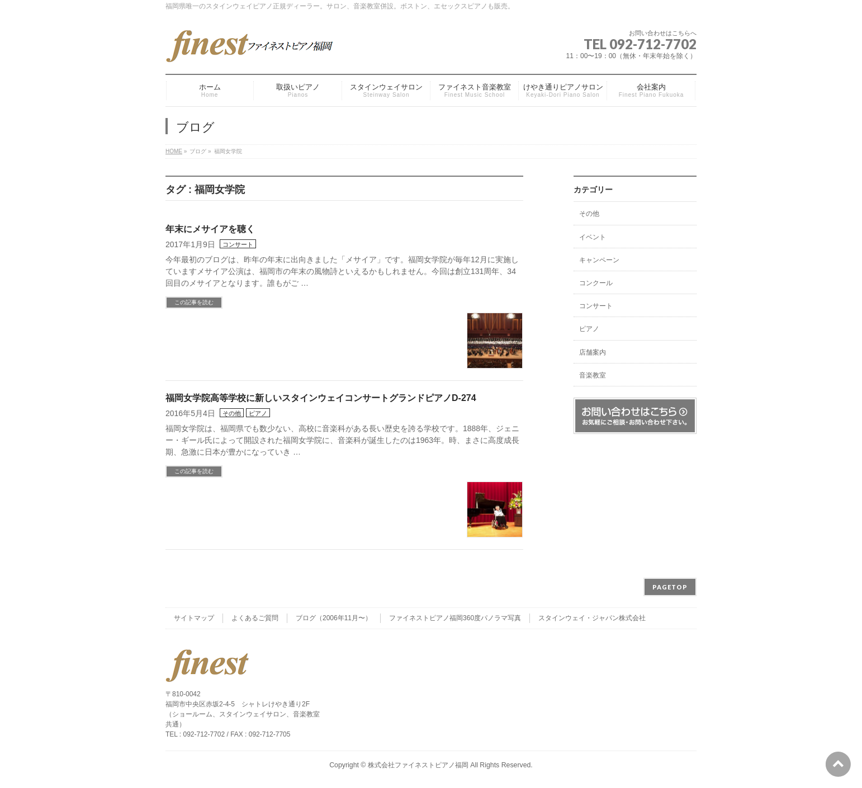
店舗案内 (592, 352)
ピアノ (258, 413)
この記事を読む (194, 302)
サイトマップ (194, 618)
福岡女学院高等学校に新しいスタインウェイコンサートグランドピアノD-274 (320, 398)
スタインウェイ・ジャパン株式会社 (592, 618)
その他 (231, 413)
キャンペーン (599, 260)
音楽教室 (592, 375)
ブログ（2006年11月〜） (334, 618)
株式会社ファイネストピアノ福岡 (418, 765)
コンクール (596, 283)
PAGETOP (670, 587)
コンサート (237, 244)
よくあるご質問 (254, 618)
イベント (592, 237)
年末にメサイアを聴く (210, 229)
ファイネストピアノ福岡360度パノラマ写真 (455, 618)
